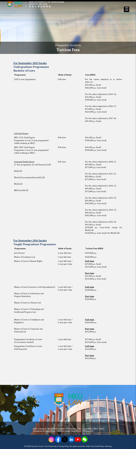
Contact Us (88, 431)
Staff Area (90, 446)
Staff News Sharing (103, 446)
